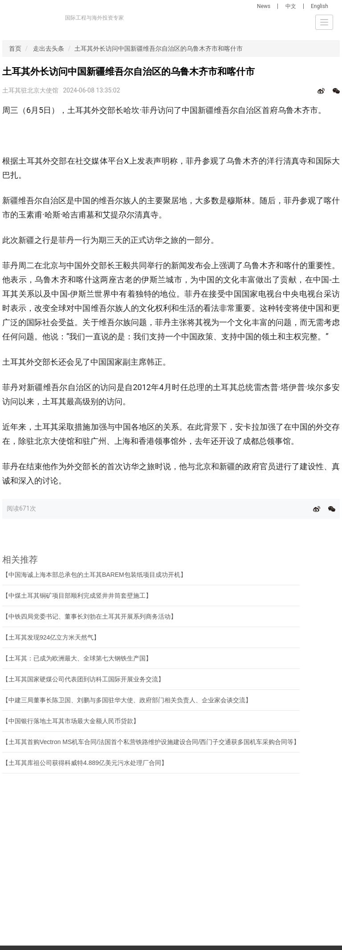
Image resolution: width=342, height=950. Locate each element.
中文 (290, 6)
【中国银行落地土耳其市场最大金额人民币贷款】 (70, 721)
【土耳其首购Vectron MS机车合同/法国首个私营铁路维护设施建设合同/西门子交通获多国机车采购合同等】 (151, 741)
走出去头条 (48, 48)
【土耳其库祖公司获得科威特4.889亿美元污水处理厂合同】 (84, 762)
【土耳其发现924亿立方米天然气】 (51, 637)
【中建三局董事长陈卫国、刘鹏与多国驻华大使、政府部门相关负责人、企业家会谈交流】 (127, 700)
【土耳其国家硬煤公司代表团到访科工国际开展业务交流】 (83, 679)
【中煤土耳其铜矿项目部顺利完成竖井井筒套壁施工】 (77, 595)
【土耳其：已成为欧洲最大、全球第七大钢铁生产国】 (77, 658)
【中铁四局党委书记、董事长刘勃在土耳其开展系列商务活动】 (89, 616)
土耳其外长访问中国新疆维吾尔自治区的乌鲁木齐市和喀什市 (158, 48)
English (319, 6)
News (263, 6)
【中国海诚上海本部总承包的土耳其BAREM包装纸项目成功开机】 (94, 574)
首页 (15, 48)
